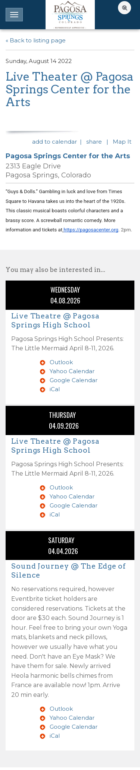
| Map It (120, 141)
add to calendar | (58, 141)
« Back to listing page (36, 40)
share (95, 141)
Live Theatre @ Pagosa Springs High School (55, 320)
